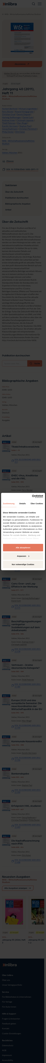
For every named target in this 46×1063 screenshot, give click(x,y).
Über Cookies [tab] (37, 503)
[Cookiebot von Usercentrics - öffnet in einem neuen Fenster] (32, 496)
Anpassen (23, 556)
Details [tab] (22, 503)
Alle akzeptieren (23, 547)
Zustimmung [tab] (9, 503)
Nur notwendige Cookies (23, 564)
